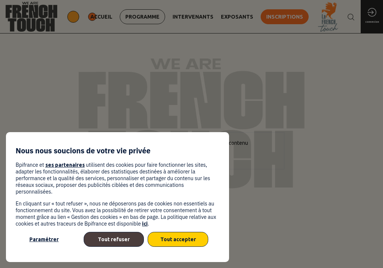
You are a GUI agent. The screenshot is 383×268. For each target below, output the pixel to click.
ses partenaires (65, 165)
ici (145, 224)
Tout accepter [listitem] (178, 239)
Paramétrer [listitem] (44, 239)
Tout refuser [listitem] (114, 239)
